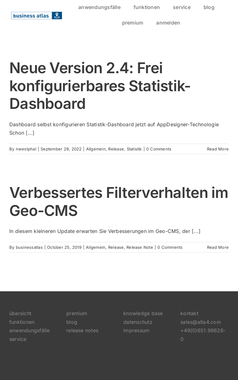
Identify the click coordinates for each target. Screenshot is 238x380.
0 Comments (158, 148)
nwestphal (26, 148)
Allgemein (96, 148)
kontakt (189, 313)
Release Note (139, 247)
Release (116, 148)
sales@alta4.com (200, 322)
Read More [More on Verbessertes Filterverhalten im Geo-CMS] (218, 247)
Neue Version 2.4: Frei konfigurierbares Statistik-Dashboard (100, 86)
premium (76, 313)
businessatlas (29, 247)
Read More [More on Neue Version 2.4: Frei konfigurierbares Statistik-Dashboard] (218, 148)
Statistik (134, 148)
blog (71, 322)
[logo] (36, 14)
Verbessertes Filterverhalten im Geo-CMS (118, 201)
